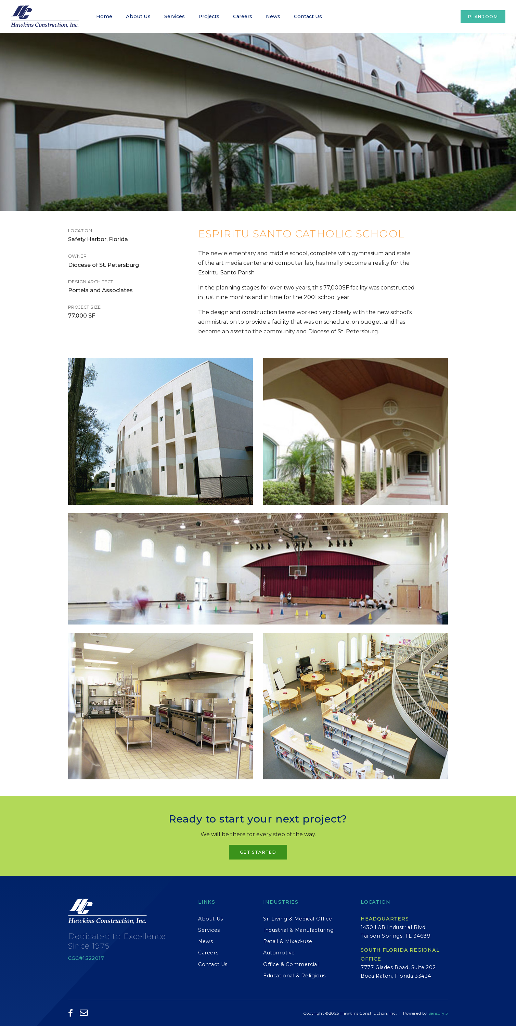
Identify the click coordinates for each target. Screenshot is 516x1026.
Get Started (258, 852)
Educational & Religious (294, 976)
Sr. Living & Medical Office (297, 919)
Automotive (279, 953)
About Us (138, 16)
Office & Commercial (291, 964)
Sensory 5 (438, 1013)
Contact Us (308, 16)
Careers (242, 16)
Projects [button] (208, 16)
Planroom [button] (483, 16)
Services (174, 16)
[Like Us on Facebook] (70, 1013)
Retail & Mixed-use (287, 941)
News (273, 16)
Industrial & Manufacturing (298, 930)
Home (104, 16)
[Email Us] (84, 1013)
